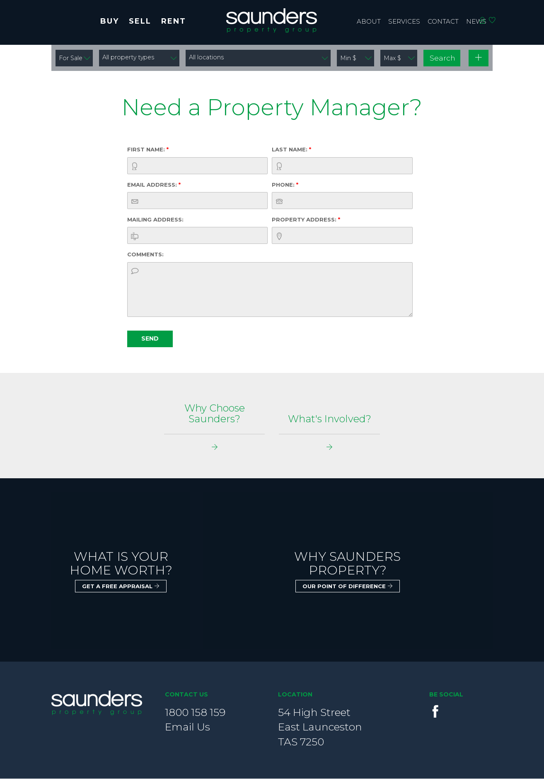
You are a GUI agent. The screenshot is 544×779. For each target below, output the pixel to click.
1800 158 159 (195, 712)
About (369, 21)
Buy (109, 21)
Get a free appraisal (121, 586)
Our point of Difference (347, 586)
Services (404, 21)
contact (443, 21)
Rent (173, 21)
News (476, 21)
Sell (140, 21)
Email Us (187, 727)
